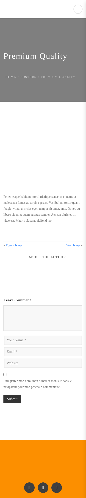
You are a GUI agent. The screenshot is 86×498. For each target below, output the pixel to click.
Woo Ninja (73, 245)
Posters (28, 77)
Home (11, 77)
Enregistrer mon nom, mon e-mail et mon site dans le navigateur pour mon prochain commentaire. (37, 384)
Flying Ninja (14, 245)
